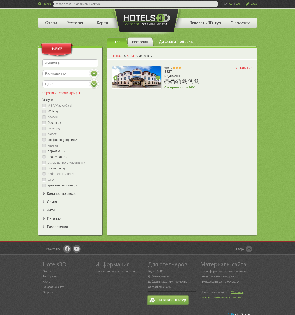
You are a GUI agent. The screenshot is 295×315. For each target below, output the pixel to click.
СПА (51, 179)
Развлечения (57, 227)
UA (231, 3)
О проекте (49, 292)
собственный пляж (61, 174)
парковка (56, 151)
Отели (47, 271)
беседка (55, 122)
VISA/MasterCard (60, 105)
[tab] (118, 42)
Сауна (52, 202)
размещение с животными (66, 162)
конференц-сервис (63, 140)
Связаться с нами (159, 286)
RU (225, 3)
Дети (51, 210)
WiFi (53, 111)
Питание (54, 218)
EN (238, 3)
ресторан (56, 168)
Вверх (240, 249)
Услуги (47, 100)
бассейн (53, 117)
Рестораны (50, 276)
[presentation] (118, 42)
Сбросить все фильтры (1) (61, 93)
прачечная (57, 157)
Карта (46, 281)
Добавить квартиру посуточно (167, 281)
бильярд (54, 128)
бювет (52, 134)
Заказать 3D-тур (53, 286)
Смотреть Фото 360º (179, 87)
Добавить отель (158, 276)
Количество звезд (61, 193)
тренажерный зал (62, 185)
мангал (53, 145)
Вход (254, 3)
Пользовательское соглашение (115, 271)
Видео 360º (155, 271)
